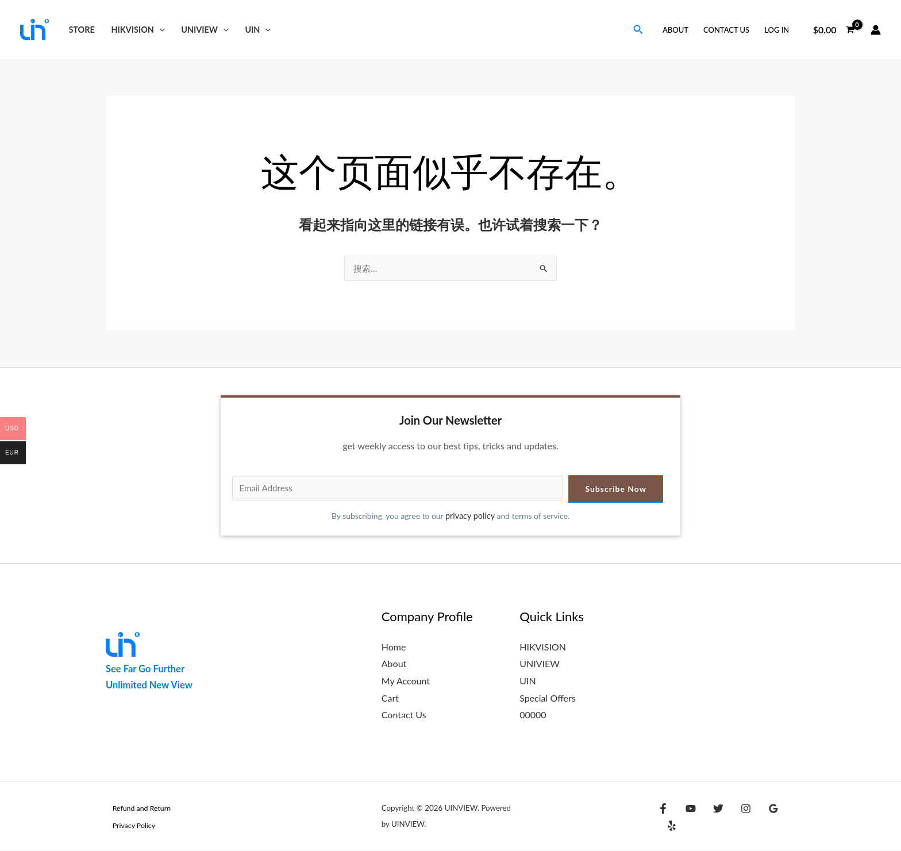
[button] (159, 29)
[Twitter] (712, 818)
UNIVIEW (204, 29)
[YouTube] (688, 818)
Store (81, 29)
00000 (532, 715)
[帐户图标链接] (876, 30)
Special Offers (547, 698)
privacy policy (470, 516)
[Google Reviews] (762, 818)
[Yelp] (786, 818)
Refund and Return (136, 808)
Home (394, 647)
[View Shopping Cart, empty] (833, 30)
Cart (390, 698)
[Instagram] (737, 818)
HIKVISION (138, 29)
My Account (406, 681)
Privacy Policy (128, 825)
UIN (258, 29)
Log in (776, 29)
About (675, 29)
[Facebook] (663, 818)
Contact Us (726, 29)
